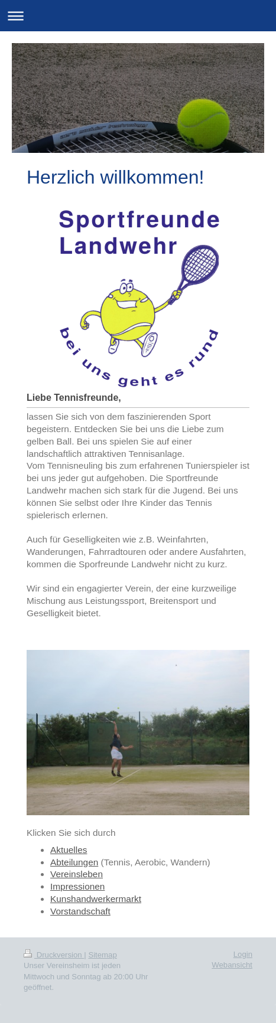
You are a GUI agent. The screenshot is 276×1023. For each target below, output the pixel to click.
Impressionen (77, 886)
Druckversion (54, 954)
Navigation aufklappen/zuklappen (138, 15)
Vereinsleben (76, 874)
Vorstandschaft (80, 911)
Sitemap (102, 954)
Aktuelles (68, 850)
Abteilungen (74, 862)
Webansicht (232, 964)
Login (242, 954)
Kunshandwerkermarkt (95, 899)
